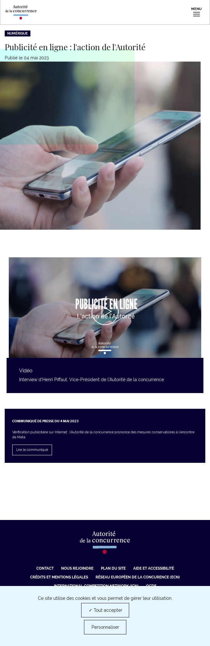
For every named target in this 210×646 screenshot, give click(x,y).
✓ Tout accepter (105, 610)
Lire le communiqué (32, 450)
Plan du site (113, 568)
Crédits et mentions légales (59, 577)
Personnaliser (105, 627)
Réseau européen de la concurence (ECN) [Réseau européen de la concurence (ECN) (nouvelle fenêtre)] (138, 577)
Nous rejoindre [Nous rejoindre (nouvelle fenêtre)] (77, 568)
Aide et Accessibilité (153, 568)
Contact (45, 568)
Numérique (17, 33)
